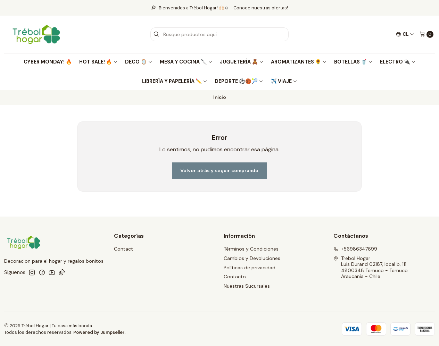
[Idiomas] (405, 34)
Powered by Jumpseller (99, 332)
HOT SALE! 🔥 (98, 62)
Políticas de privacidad (249, 267)
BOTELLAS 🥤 (353, 62)
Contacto (235, 276)
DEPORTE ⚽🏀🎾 (239, 81)
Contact (123, 249)
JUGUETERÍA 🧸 (242, 62)
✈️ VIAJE (284, 81)
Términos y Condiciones (251, 249)
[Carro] (426, 34)
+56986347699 (355, 249)
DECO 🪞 (138, 62)
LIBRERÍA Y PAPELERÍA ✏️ (174, 81)
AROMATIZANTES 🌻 (299, 62)
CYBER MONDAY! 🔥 (48, 62)
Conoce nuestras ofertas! (260, 8)
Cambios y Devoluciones (252, 258)
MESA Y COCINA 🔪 (186, 62)
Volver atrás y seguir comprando (219, 170)
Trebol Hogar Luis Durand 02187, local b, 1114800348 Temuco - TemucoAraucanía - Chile (370, 267)
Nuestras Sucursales (247, 286)
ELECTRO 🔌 (398, 62)
